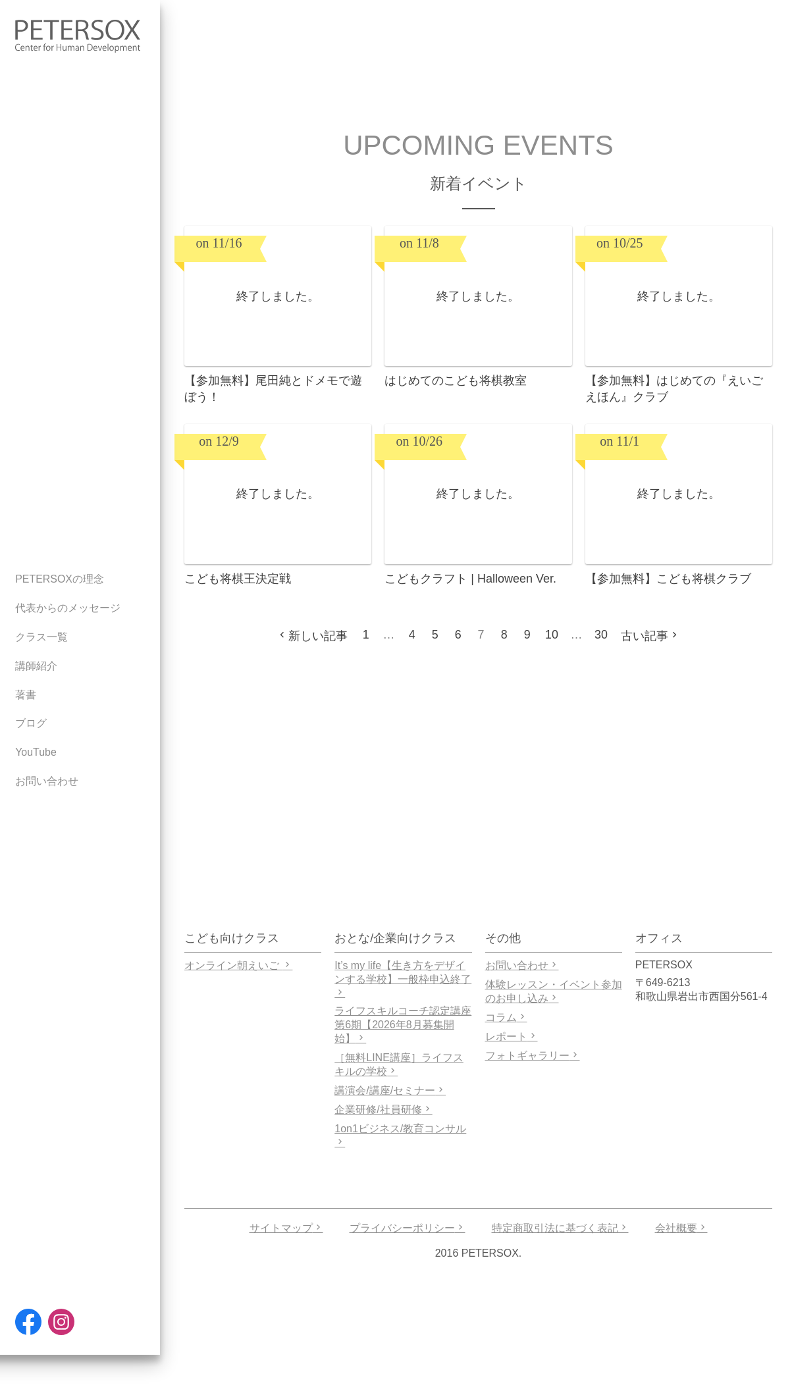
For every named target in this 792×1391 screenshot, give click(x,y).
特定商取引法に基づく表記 (560, 1228)
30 (601, 634)
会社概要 (681, 1228)
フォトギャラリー (532, 1055)
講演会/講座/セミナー (390, 1090)
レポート (511, 1036)
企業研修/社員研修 (383, 1109)
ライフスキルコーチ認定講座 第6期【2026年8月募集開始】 (402, 1024)
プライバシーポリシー (407, 1228)
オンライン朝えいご (238, 965)
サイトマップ (286, 1228)
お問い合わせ (522, 965)
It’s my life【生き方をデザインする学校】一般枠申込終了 (402, 978)
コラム (506, 1017)
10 (551, 634)
